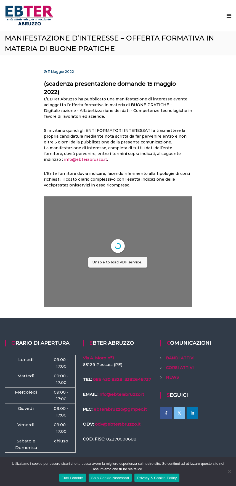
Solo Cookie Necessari (110, 478)
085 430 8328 (107, 379)
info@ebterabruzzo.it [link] (121, 394)
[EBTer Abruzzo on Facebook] (166, 413)
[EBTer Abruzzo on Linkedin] (192, 413)
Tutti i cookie (72, 478)
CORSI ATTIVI (180, 367)
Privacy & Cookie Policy (157, 478)
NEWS (172, 377)
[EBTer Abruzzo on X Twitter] (179, 413)
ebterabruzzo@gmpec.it (120, 409)
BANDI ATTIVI (180, 358)
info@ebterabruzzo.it (85, 159)
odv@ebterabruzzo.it (117, 424)
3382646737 (137, 379)
